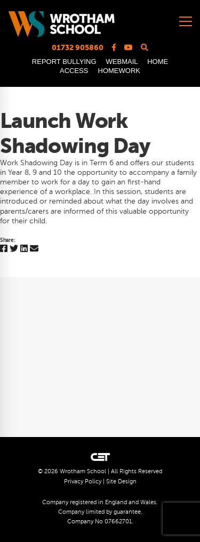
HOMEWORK (119, 71)
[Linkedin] (24, 249)
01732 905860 (77, 47)
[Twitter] (14, 249)
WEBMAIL (122, 62)
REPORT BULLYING (64, 62)
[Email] (34, 249)
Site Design (121, 481)
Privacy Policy (82, 481)
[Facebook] (3, 249)
